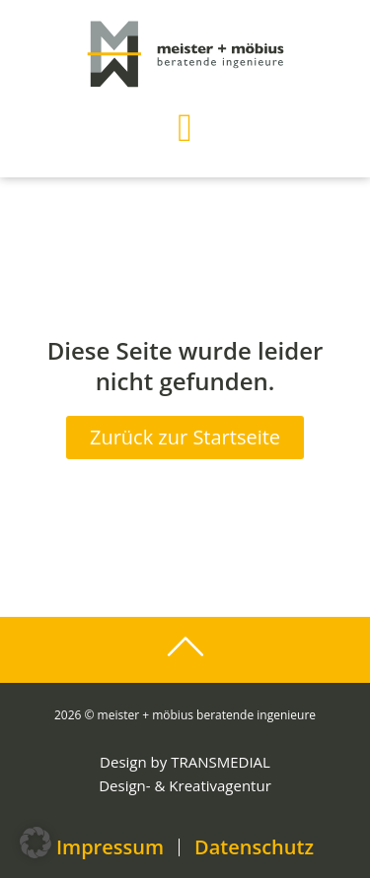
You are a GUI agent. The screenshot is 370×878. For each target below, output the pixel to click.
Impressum (110, 847)
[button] (185, 128)
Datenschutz (254, 847)
